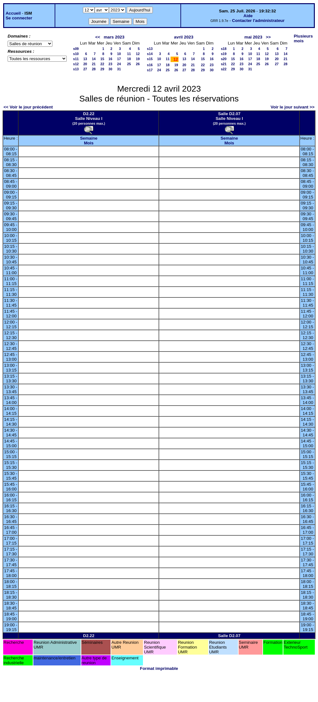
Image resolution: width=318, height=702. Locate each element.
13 (85, 59)
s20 (224, 59)
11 (129, 54)
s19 (224, 54)
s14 (150, 54)
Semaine (89, 138)
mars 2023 (114, 37)
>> (268, 37)
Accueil (13, 13)
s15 (150, 59)
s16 (150, 65)
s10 (76, 54)
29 (102, 69)
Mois (88, 143)
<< (97, 37)
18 (129, 59)
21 (94, 64)
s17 (150, 70)
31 (119, 69)
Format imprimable (159, 668)
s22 (224, 69)
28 (94, 69)
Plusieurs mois (303, 38)
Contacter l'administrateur (258, 20)
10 (119, 54)
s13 (76, 69)
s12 (76, 64)
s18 (224, 49)
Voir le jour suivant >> (293, 107)
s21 (224, 64)
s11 (76, 59)
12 (138, 54)
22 (102, 64)
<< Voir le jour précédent (28, 107)
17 (119, 59)
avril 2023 (183, 37)
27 (85, 69)
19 (138, 59)
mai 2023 (253, 37)
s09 (76, 49)
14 (94, 59)
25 (129, 64)
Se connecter (19, 18)
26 (138, 64)
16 (110, 59)
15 (102, 59)
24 (119, 64)
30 (110, 69)
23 (110, 64)
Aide (248, 15)
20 (85, 64)
